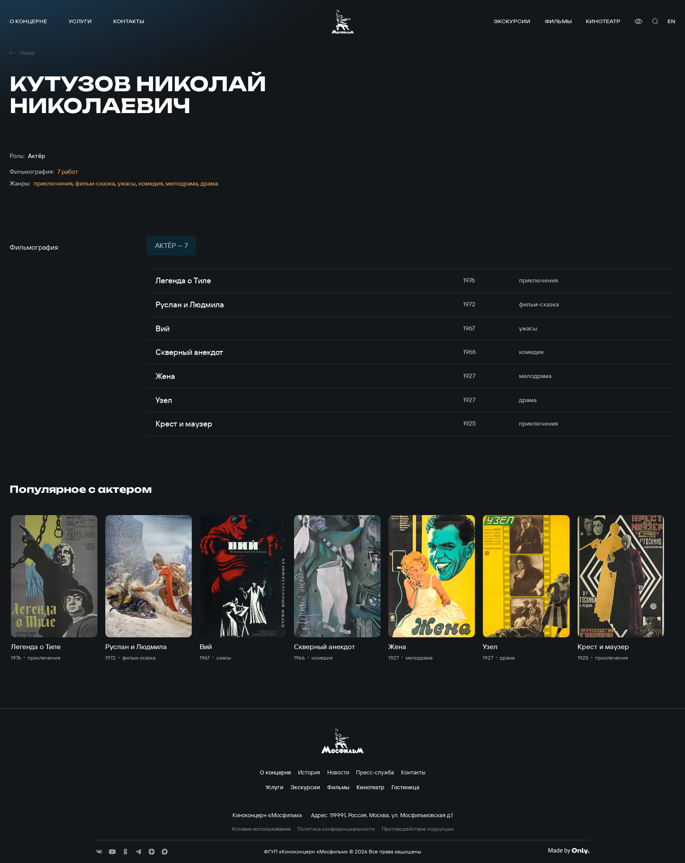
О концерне (28, 21)
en (671, 21)
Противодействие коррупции (418, 829)
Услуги (80, 21)
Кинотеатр (603, 21)
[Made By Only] (568, 850)
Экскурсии (512, 21)
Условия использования (261, 829)
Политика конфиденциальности (336, 829)
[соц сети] (99, 851)
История (309, 772)
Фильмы (558, 21)
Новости (338, 772)
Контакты (128, 21)
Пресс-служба (375, 772)
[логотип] (343, 21)
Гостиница (405, 787)
